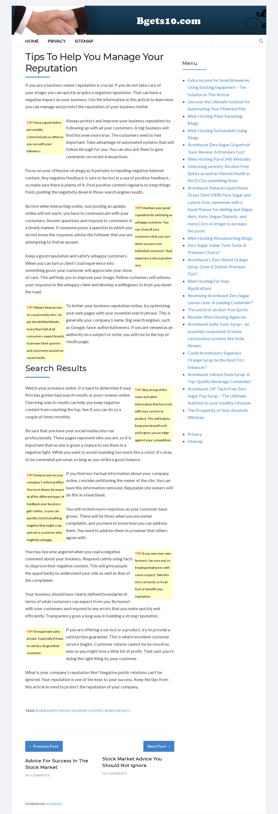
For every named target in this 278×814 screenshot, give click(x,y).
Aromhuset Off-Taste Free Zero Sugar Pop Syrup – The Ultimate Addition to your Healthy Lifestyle (219, 396)
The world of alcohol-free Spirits (218, 309)
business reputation (53, 711)
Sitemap (84, 41)
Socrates (54, 804)
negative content (87, 711)
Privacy (57, 41)
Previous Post (44, 746)
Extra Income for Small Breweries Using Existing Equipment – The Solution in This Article (218, 87)
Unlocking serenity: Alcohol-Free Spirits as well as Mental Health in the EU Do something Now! (219, 173)
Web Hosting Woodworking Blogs (220, 238)
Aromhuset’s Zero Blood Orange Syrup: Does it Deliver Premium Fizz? (218, 266)
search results (117, 711)
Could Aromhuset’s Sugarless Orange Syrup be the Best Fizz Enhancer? (216, 360)
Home (32, 41)
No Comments (37, 775)
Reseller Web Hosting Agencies (217, 316)
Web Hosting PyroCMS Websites (219, 158)
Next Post (158, 746)
